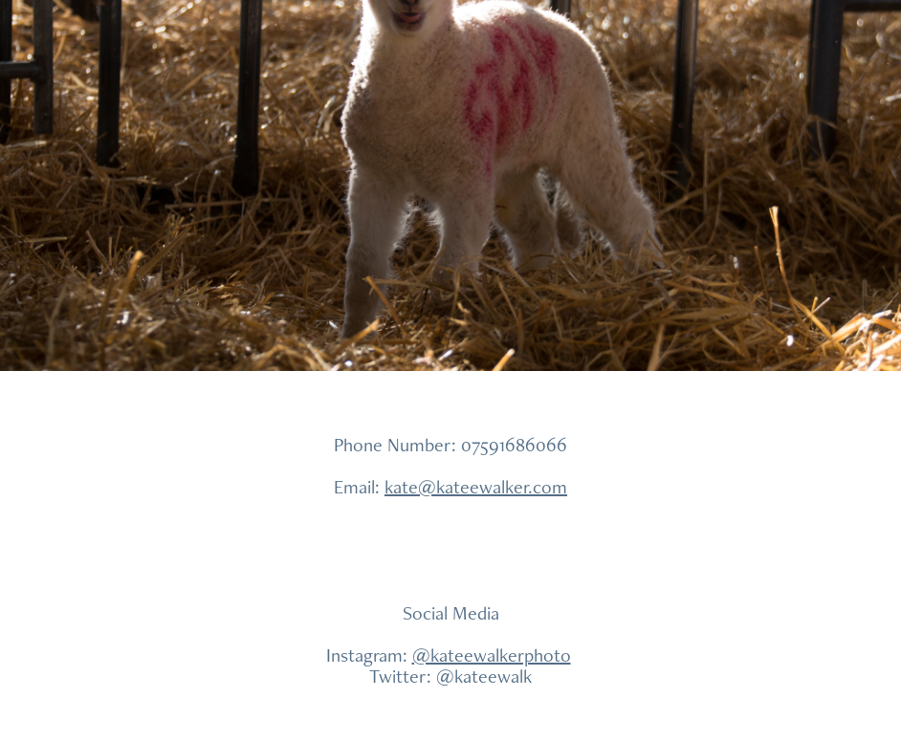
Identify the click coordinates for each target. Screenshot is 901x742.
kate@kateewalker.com (476, 486)
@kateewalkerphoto (491, 655)
